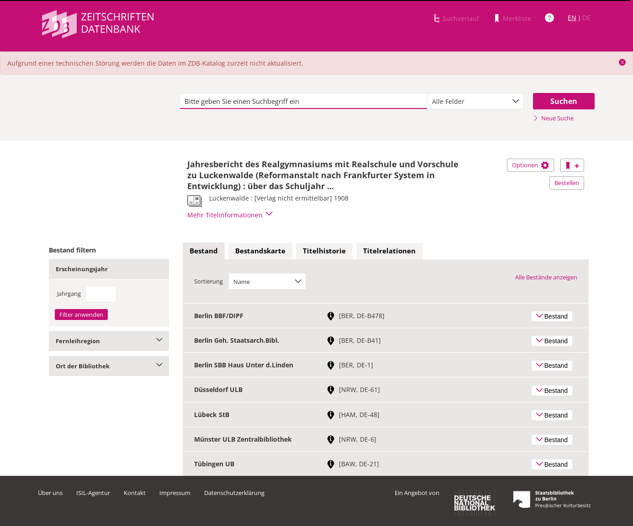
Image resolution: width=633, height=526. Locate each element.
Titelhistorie (324, 250)
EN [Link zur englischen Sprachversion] (572, 17)
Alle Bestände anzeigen (546, 277)
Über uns (50, 493)
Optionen (530, 165)
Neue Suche (553, 118)
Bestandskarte (260, 250)
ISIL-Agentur (93, 493)
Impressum (174, 493)
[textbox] (303, 101)
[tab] (204, 251)
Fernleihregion (109, 341)
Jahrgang (69, 293)
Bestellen (566, 183)
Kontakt (135, 493)
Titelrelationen (389, 250)
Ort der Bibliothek (109, 366)
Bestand (204, 250)
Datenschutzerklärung (234, 493)
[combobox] (475, 101)
